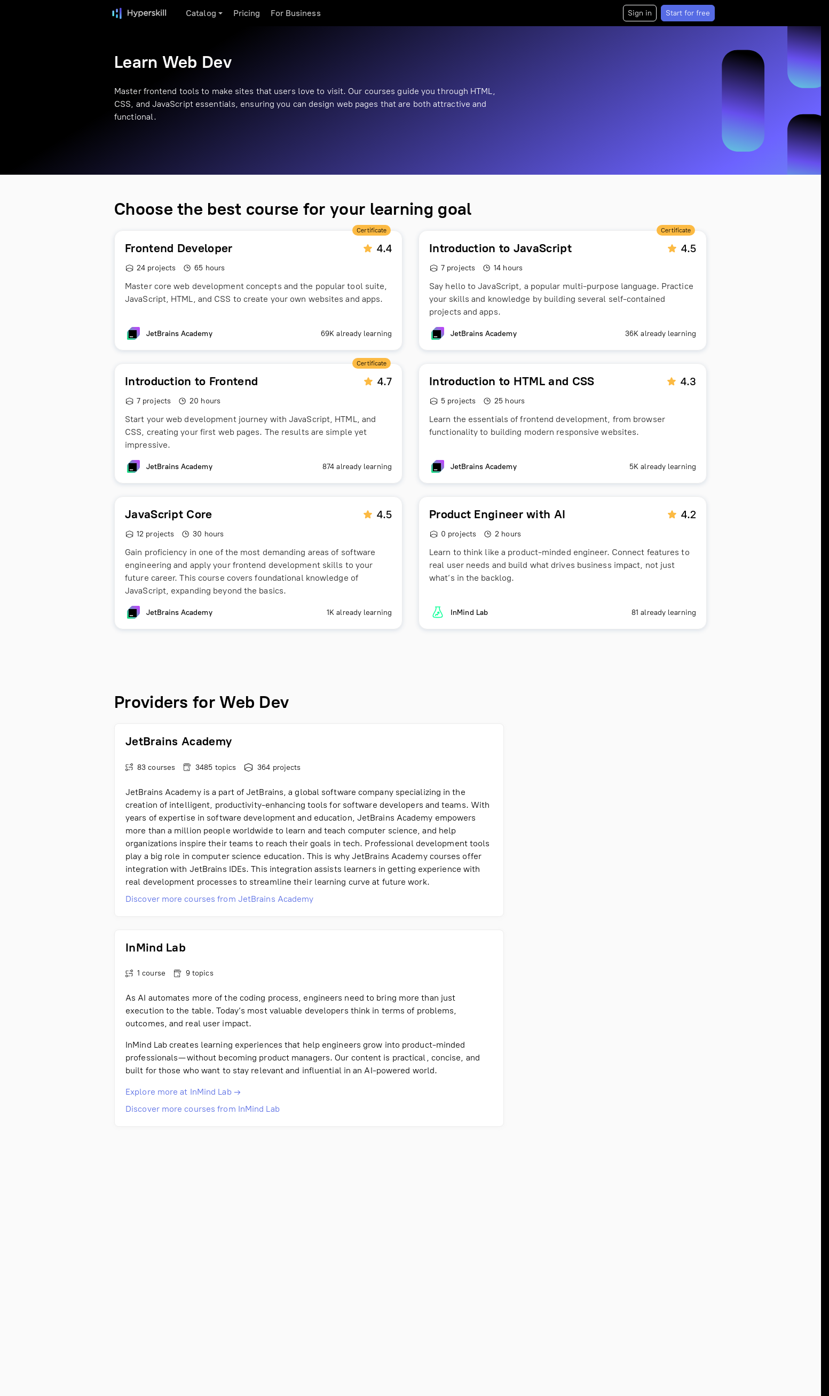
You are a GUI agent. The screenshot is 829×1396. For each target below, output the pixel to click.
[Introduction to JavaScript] (563, 290)
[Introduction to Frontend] (258, 423)
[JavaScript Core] (258, 562)
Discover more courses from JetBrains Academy (219, 899)
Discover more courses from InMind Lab (202, 1109)
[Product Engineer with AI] (563, 562)
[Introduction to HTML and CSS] (563, 423)
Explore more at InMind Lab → (183, 1092)
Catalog (201, 13)
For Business (295, 13)
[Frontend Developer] (258, 290)
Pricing (246, 13)
